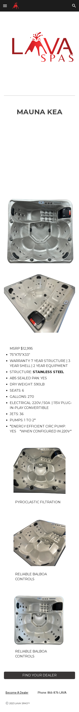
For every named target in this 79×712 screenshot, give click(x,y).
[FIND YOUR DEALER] (39, 675)
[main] (39, 112)
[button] (5, 5)
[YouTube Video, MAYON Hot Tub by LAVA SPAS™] (39, 158)
